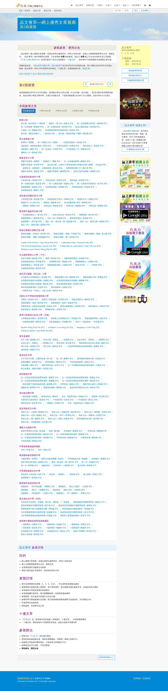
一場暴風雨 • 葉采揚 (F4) (31, 528)
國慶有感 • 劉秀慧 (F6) (30, 387)
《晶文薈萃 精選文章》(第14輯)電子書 (48, 66)
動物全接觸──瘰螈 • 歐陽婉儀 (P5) (35, 237)
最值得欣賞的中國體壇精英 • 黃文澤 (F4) (77, 512)
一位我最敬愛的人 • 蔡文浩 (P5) (34, 215)
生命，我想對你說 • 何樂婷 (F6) (81, 403)
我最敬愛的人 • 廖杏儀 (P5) (32, 218)
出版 (117, 5)
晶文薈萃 (79, 5)
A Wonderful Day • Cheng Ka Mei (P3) (77, 243)
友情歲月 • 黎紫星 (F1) (100, 459)
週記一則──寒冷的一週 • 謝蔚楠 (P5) (60, 221)
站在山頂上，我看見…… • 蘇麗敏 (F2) (37, 343)
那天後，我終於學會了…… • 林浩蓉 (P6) (38, 134)
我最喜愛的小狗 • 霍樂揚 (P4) (95, 277)
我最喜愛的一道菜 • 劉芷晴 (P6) (34, 303)
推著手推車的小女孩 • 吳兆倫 (33, 431)
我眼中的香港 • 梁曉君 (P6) (32, 171)
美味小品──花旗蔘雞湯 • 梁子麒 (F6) (36, 422)
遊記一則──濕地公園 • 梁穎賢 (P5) (35, 225)
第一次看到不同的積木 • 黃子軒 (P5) (92, 184)
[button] (86, 84)
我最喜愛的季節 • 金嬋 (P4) (96, 318)
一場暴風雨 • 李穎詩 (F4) (80, 524)
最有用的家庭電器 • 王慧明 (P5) (34, 287)
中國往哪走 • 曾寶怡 (29, 459)
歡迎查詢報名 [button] (106, 657)
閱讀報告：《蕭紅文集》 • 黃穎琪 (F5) (68, 490)
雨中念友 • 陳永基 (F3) (52, 346)
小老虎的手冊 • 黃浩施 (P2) (32, 199)
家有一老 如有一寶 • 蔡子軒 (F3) (64, 462)
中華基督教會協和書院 (29, 446)
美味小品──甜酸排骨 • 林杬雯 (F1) (66, 412)
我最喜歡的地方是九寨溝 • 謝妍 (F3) (94, 343)
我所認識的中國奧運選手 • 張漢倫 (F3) (78, 509)
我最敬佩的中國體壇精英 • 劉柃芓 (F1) (89, 502)
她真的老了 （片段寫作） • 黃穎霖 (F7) (58, 465)
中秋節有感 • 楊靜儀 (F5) (66, 438)
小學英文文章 (77, 111)
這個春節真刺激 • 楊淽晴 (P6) (33, 268)
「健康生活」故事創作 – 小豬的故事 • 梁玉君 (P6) (41, 168)
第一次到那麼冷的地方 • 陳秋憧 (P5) (92, 123)
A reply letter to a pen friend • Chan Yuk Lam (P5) (80, 246)
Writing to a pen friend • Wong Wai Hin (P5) (39, 249)
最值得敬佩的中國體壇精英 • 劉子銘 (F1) (38, 505)
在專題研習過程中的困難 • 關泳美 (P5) (37, 284)
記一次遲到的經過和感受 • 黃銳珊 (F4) (37, 438)
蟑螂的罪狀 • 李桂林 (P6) (55, 309)
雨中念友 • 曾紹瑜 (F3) (30, 346)
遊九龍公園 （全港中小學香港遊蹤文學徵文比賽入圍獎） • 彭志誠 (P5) (76, 165)
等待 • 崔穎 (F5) (44, 450)
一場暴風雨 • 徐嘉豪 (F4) (55, 524)
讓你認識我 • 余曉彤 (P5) (61, 287)
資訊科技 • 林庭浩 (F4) (30, 350)
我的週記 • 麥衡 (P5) (29, 149)
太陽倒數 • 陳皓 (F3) (29, 365)
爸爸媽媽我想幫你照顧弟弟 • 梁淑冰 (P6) (62, 130)
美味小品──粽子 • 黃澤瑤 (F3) (62, 415)
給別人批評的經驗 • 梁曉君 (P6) (87, 171)
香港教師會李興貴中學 (29, 455)
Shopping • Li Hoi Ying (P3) (88, 327)
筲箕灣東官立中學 (27, 408)
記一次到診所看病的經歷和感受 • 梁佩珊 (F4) (39, 381)
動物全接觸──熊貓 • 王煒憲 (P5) (67, 234)
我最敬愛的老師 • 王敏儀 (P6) (59, 265)
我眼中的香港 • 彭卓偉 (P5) (32, 165)
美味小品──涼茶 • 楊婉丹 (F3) (33, 415)
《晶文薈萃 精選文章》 (131, 131)
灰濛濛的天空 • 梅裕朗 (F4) (32, 531)
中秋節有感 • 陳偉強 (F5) (31, 441)
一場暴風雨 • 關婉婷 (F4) (55, 528)
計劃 (108, 5)
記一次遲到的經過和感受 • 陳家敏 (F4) (72, 434)
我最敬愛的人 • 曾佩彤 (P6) (86, 262)
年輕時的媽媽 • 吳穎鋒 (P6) (56, 187)
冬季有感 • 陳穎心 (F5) (69, 384)
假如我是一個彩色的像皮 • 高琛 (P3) (36, 146)
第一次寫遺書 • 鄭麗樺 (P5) (32, 127)
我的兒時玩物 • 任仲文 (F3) (53, 365)
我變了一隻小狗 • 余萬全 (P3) (61, 123)
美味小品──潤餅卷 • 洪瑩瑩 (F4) (92, 415)
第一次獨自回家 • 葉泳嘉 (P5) (33, 184)
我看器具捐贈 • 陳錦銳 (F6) (54, 387)
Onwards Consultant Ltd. (28, 681)
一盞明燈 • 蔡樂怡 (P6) (30, 206)
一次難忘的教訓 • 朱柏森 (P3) (74, 142)
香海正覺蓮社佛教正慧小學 (31, 230)
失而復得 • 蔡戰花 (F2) (73, 431)
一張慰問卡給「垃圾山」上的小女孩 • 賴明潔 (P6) (41, 291)
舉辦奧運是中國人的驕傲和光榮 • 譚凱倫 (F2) (39, 509)
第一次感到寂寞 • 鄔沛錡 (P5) (59, 127)
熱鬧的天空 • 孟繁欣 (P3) (87, 199)
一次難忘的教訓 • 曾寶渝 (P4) (67, 146)
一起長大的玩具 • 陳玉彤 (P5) (63, 215)
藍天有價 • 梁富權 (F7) (87, 465)
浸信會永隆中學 (26, 393)
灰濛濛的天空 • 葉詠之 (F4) (58, 531)
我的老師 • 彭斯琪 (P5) (79, 180)
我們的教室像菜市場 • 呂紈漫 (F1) (91, 359)
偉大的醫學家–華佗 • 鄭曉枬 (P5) (77, 203)
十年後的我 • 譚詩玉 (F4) (87, 400)
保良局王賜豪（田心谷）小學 (33, 274)
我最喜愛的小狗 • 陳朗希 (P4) (67, 277)
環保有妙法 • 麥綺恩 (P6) (31, 309)
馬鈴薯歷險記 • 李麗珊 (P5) (60, 322)
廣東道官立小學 (26, 158)
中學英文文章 (94, 111)
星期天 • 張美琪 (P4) (29, 299)
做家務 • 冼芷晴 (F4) (100, 396)
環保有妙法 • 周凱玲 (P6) (98, 306)
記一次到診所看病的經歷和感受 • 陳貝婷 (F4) (80, 381)
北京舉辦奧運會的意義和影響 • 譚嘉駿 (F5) (38, 516)
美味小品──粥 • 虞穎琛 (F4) (32, 419)
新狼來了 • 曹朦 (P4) (51, 161)
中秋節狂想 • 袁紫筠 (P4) (55, 180)
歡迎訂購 (86, 68)
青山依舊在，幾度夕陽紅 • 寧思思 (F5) (37, 369)
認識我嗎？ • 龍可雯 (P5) (31, 221)
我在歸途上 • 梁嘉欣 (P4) (93, 146)
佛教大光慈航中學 (27, 427)
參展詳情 (47, 11)
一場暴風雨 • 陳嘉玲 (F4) (80, 528)
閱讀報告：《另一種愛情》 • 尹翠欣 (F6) (73, 493)
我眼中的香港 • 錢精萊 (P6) (58, 171)
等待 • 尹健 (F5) (27, 450)
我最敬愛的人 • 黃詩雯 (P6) (32, 265)
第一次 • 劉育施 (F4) (29, 465)
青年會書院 (24, 336)
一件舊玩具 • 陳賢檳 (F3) (96, 431)
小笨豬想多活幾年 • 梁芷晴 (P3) (34, 318)
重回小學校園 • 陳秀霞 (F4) (32, 534)
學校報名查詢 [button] (135, 75)
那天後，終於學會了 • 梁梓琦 (33, 123)
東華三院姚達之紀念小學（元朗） (35, 315)
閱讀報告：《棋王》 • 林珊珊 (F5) (35, 490)
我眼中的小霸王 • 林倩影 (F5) (95, 384)
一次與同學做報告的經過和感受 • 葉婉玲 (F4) (84, 346)
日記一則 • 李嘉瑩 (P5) (56, 218)
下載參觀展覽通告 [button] (135, 80)
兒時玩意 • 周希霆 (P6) (53, 206)
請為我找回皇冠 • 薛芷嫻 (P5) (33, 262)
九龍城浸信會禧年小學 (29, 177)
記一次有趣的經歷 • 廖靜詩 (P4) (77, 161)
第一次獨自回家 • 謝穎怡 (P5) (61, 184)
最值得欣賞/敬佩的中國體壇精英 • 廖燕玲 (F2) (77, 505)
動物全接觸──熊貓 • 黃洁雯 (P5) (98, 234)
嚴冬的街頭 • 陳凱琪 (49, 396)
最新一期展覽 (24, 11)
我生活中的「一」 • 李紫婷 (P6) (88, 265)
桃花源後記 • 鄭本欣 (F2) (55, 362)
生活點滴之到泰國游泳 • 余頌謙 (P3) (36, 277)
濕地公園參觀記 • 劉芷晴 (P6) (72, 306)
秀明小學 (23, 120)
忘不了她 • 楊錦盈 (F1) (30, 340)
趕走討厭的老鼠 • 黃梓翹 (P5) (87, 127)
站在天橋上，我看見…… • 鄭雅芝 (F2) (93, 340)
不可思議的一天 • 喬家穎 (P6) (78, 149)
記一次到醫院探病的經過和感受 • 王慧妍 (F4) (86, 365)
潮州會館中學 (25, 374)
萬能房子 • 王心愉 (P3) (30, 203)
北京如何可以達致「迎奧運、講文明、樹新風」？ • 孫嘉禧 (45, 502)
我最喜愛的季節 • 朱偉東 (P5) (76, 258)
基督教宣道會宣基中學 (29, 483)
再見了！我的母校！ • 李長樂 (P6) (89, 322)
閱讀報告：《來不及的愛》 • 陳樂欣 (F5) (38, 486)
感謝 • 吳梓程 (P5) (52, 258)
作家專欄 (136, 5)
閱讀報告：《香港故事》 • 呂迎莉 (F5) (37, 493)
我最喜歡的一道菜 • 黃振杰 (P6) (64, 303)
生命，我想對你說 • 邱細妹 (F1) (75, 396)
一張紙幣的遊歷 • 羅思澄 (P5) (33, 322)
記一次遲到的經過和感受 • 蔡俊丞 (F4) (37, 434)
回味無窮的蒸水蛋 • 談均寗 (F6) (90, 419)
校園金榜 (90, 5)
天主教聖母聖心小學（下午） (33, 255)
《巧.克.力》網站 (36, 636)
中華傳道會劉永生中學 (29, 471)
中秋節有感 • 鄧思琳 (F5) (91, 438)
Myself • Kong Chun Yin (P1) (33, 327)
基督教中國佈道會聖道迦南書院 (34, 521)
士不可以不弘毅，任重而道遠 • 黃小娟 (37, 359)
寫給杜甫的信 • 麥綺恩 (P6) (83, 299)
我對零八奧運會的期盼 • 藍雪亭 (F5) (75, 516)
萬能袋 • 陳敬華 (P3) (52, 203)
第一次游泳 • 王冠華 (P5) (52, 149)
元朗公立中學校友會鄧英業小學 (34, 296)
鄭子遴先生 (53, 60)
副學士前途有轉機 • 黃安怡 (52, 459)
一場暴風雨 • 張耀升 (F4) (31, 524)
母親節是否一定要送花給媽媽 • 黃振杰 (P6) (39, 306)
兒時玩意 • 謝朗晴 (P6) (75, 206)
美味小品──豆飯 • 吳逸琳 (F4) (60, 419)
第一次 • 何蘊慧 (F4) (90, 462)
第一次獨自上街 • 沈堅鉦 (48, 142)
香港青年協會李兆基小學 (30, 211)
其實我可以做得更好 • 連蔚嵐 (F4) (35, 400)
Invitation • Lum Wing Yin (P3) (60, 327)
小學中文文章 (45, 111)
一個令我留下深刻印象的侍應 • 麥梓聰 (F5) (38, 384)
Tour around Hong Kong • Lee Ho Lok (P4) (38, 246)
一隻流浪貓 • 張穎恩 (29, 396)
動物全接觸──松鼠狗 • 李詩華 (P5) (35, 234)
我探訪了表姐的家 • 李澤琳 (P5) (55, 299)
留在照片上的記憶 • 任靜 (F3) (33, 474)
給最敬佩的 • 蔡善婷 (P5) (31, 187)
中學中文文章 (61, 111)
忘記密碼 (144, 11)
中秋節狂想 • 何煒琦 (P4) (31, 180)
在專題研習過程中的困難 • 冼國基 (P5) (37, 280)
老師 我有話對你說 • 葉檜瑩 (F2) (34, 462)
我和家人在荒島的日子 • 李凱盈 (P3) (66, 318)
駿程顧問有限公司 (25, 678)
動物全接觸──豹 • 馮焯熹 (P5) (66, 237)
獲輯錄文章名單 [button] (135, 149)
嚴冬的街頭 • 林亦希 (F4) (31, 403)
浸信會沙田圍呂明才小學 (30, 196)
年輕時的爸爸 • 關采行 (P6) (32, 190)
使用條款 (137, 678)
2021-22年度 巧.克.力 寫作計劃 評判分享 (36, 74)
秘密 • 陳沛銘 (54, 431)
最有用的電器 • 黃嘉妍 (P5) (81, 218)
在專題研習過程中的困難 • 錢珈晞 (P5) (72, 280)
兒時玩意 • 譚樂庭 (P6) (98, 206)
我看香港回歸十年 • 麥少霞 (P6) (79, 168)
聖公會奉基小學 (26, 139)
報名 (126, 5)
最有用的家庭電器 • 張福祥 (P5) (70, 284)
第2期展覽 (28, 27)
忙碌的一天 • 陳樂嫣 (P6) (31, 130)
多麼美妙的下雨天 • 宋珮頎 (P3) (60, 199)
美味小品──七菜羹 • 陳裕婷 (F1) (34, 412)
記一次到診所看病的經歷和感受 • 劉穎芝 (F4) (39, 377)
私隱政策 (146, 678)
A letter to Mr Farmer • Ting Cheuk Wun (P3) (39, 243)
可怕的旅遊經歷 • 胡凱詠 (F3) (82, 362)
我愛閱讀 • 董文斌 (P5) (88, 215)
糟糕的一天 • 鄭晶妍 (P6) (31, 152)
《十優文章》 (71, 60)
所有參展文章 (28, 111)
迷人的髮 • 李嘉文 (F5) (92, 474)
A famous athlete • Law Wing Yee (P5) (36, 331)
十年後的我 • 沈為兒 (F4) (63, 400)
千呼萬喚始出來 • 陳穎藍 (77, 459)
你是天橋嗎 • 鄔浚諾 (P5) (31, 258)
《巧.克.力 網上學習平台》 (30, 60)
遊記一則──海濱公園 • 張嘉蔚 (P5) (94, 221)
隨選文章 (37, 11)
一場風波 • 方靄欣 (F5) (54, 403)
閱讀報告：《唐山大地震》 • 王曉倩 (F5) (75, 486)
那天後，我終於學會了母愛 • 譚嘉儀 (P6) (75, 134)
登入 (136, 11)
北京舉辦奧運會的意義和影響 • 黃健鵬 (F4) (38, 512)
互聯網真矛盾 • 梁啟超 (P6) (60, 262)
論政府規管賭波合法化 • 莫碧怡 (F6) (85, 387)
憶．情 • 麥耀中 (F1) (64, 359)
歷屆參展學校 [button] (135, 71)
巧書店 (100, 5)
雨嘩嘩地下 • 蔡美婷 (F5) (31, 478)
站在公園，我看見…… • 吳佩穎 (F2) (58, 340)
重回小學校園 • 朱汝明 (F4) (84, 531)
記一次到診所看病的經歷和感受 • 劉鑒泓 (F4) (80, 377)
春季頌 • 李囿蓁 (27, 142)
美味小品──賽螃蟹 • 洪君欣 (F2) (97, 412)
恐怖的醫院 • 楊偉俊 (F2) (31, 362)
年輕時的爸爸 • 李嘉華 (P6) (83, 187)
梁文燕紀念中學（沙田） (30, 499)
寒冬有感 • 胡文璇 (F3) (65, 343)
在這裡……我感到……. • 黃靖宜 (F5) (64, 474)
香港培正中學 (25, 355)
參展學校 (58, 11)
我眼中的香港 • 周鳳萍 (30, 161)
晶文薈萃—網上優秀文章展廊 (48, 22)
